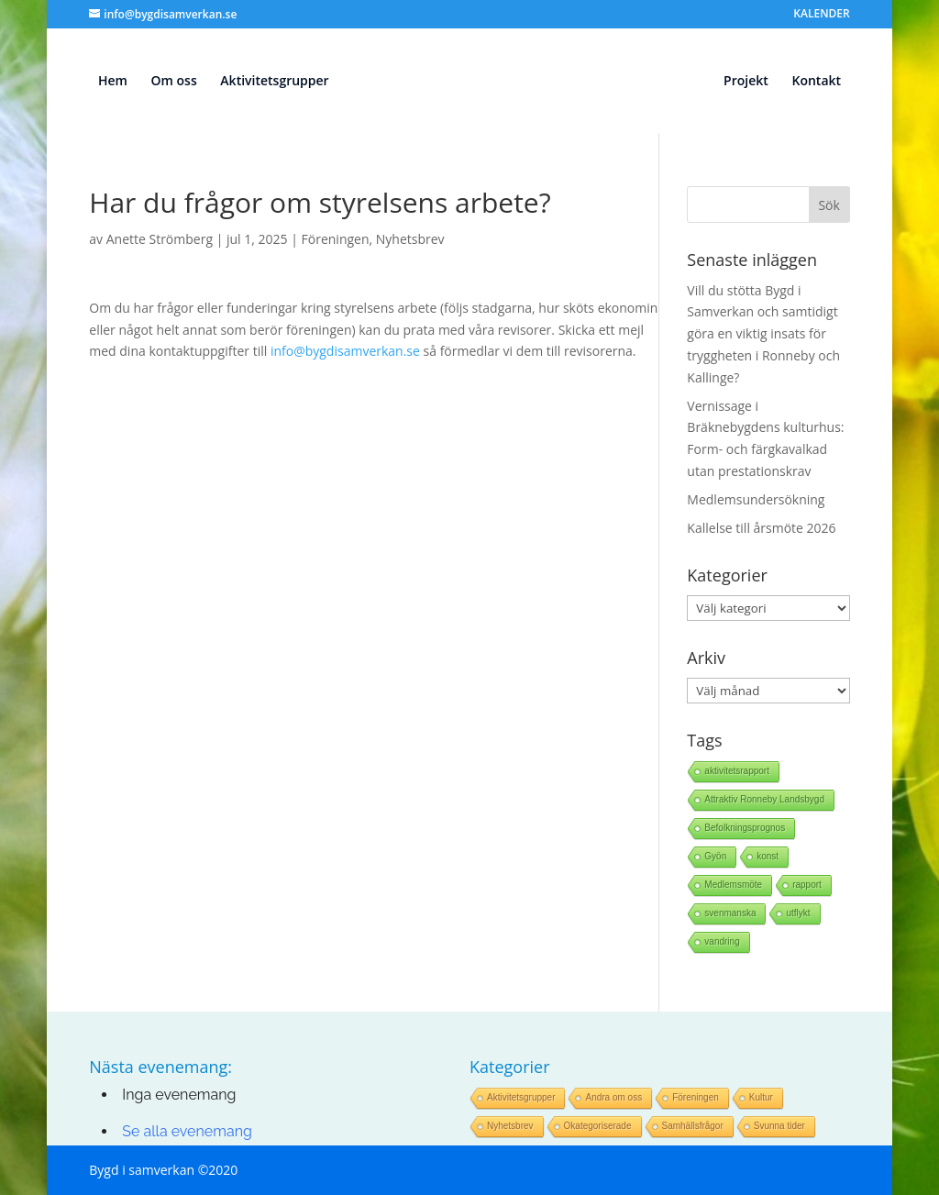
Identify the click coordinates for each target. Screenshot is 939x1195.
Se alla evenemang (187, 1131)
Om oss (174, 81)
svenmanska (730, 913)
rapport (807, 885)
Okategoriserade (598, 1126)
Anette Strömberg (159, 239)
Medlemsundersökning (755, 499)
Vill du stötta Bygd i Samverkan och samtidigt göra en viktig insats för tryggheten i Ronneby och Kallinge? (763, 334)
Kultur (761, 1097)
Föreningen (336, 239)
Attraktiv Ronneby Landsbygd (764, 799)
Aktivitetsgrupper (274, 81)
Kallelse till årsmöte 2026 (761, 528)
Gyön (715, 856)
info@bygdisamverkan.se (345, 351)
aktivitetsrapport (736, 771)
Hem (112, 81)
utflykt (798, 913)
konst (768, 856)
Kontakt (816, 81)
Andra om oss (613, 1097)
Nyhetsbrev (410, 239)
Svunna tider (779, 1126)
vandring (721, 941)
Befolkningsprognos (744, 828)
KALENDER (821, 14)
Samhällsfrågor (693, 1126)
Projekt (746, 81)
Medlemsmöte (733, 885)
